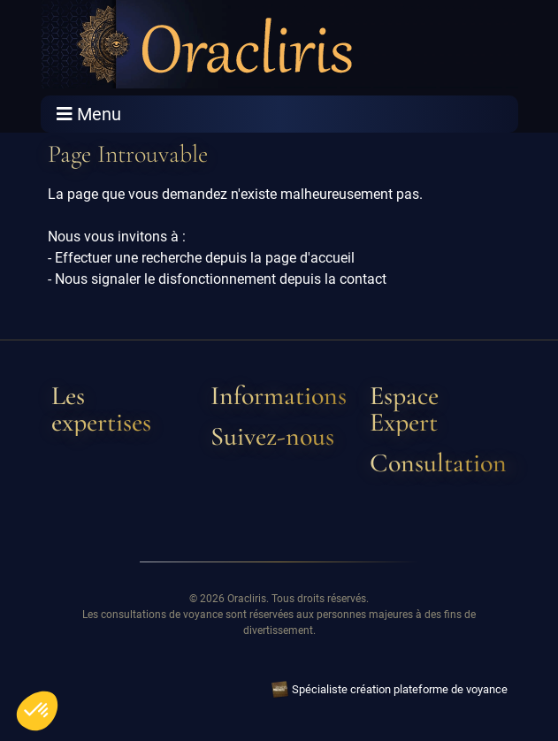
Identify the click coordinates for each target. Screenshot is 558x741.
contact (363, 279)
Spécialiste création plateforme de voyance (400, 689)
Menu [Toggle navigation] (89, 114)
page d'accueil (310, 257)
